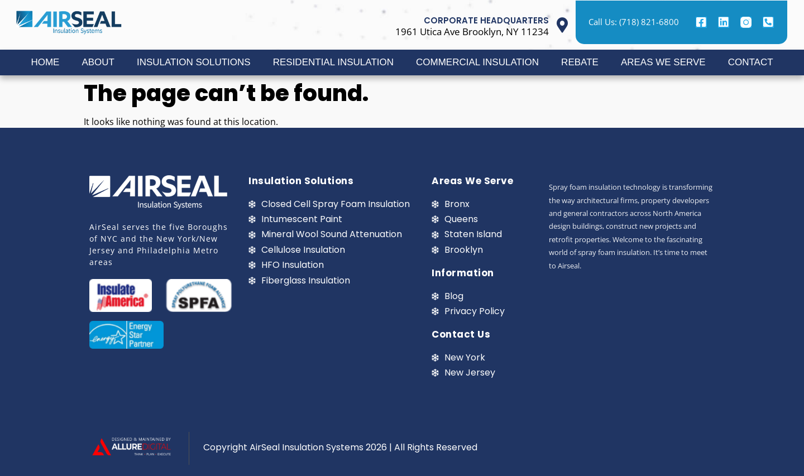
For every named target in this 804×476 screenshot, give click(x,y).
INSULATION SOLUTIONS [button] (194, 62)
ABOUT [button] (98, 62)
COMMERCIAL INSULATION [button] (477, 62)
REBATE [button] (580, 62)
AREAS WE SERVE (663, 62)
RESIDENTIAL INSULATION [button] (333, 62)
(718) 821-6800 (649, 21)
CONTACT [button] (750, 62)
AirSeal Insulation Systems (306, 447)
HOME (45, 62)
